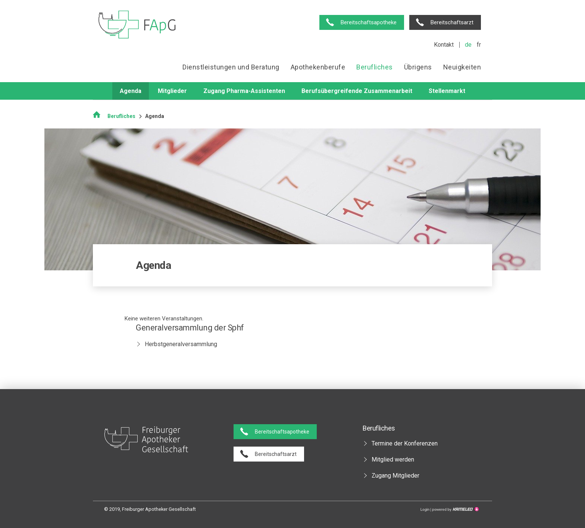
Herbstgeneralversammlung (181, 344)
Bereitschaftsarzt (452, 22)
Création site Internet (455, 509)
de (468, 44)
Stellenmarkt (447, 90)
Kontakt (444, 44)
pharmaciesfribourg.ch (137, 25)
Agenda (130, 90)
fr (479, 44)
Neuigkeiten (462, 67)
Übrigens (418, 67)
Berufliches (374, 67)
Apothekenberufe (318, 67)
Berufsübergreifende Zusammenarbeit (356, 90)
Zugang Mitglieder (395, 475)
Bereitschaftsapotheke (369, 22)
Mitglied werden (393, 459)
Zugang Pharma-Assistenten (244, 90)
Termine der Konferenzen (405, 443)
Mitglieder (172, 90)
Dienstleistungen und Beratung (230, 67)
